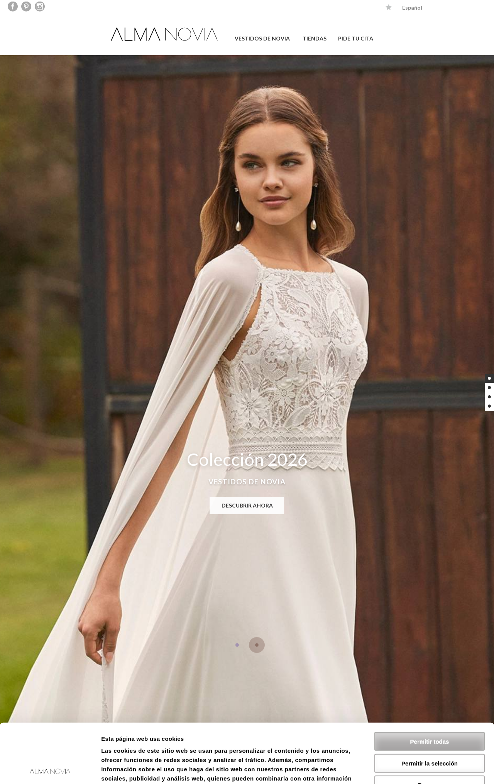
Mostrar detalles (417, 768)
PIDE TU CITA (355, 38)
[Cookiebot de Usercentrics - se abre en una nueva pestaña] (50, 769)
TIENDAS (315, 38)
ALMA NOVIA (165, 34)
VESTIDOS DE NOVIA (262, 38)
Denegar (429, 725)
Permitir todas (429, 682)
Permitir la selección (429, 704)
